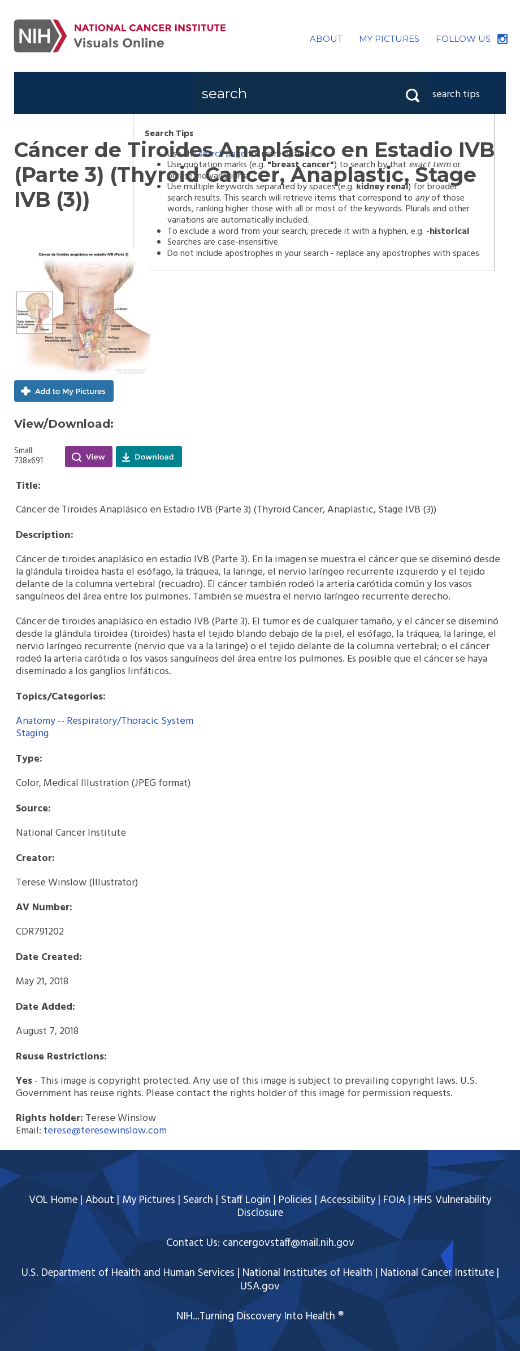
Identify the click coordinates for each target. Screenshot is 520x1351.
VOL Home (53, 1200)
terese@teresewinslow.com (105, 1131)
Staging (32, 734)
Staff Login (246, 1200)
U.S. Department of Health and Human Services (128, 1273)
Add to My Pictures (64, 391)
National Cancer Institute (437, 1273)
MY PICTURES (389, 38)
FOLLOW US (463, 38)
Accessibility (347, 1200)
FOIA (394, 1200)
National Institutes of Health (307, 1273)
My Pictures (148, 1200)
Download (149, 456)
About (99, 1200)
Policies (295, 1200)
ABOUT (326, 38)
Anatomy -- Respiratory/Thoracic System (104, 721)
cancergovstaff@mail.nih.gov (288, 1243)
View (88, 456)
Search (198, 1200)
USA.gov (260, 1286)
